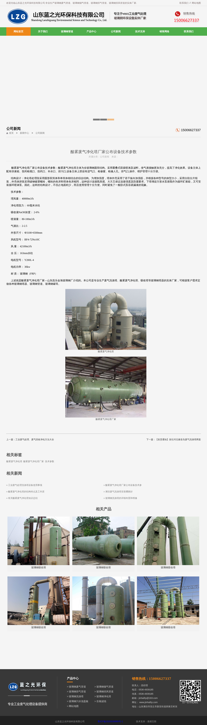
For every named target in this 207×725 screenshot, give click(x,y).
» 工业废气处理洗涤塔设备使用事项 (24, 485)
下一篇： (150, 439)
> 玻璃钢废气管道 (76, 686)
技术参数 (49, 461)
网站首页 (18, 31)
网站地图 (196, 3)
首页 (11, 133)
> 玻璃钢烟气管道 (104, 686)
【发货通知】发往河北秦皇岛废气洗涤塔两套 (178, 439)
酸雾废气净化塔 (14, 461)
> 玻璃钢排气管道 (76, 691)
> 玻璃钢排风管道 (104, 691)
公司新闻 (116, 31)
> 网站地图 (73, 706)
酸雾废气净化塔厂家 (33, 461)
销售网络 (164, 31)
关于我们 (43, 31)
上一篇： (10, 439)
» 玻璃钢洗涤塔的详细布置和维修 (120, 498)
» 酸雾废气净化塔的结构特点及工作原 (25, 491)
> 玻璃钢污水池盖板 (78, 701)
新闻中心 (24, 133)
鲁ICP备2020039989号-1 (110, 721)
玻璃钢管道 (67, 31)
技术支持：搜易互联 (146, 721)
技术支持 (140, 31)
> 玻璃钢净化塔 (103, 696)
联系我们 (184, 3)
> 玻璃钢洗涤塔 (75, 696)
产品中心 (91, 31)
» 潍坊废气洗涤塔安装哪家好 (118, 491)
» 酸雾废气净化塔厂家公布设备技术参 (123, 485)
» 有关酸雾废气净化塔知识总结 (22, 498)
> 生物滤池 (100, 701)
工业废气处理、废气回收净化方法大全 (34, 439)
